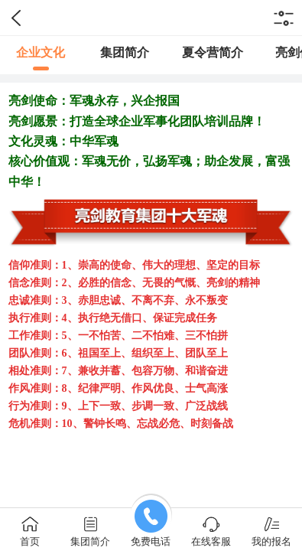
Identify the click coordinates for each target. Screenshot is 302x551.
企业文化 (40, 52)
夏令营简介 (212, 52)
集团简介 (124, 52)
